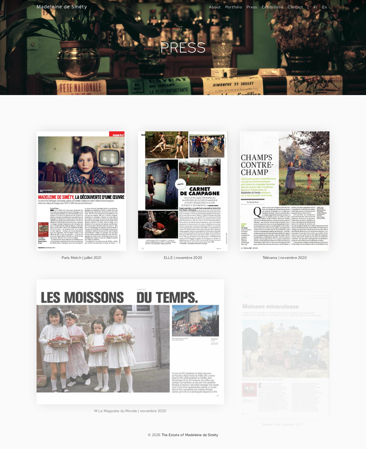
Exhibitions (272, 7)
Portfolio (233, 7)
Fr (316, 7)
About (215, 7)
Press (252, 7)
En (324, 7)
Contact (295, 7)
